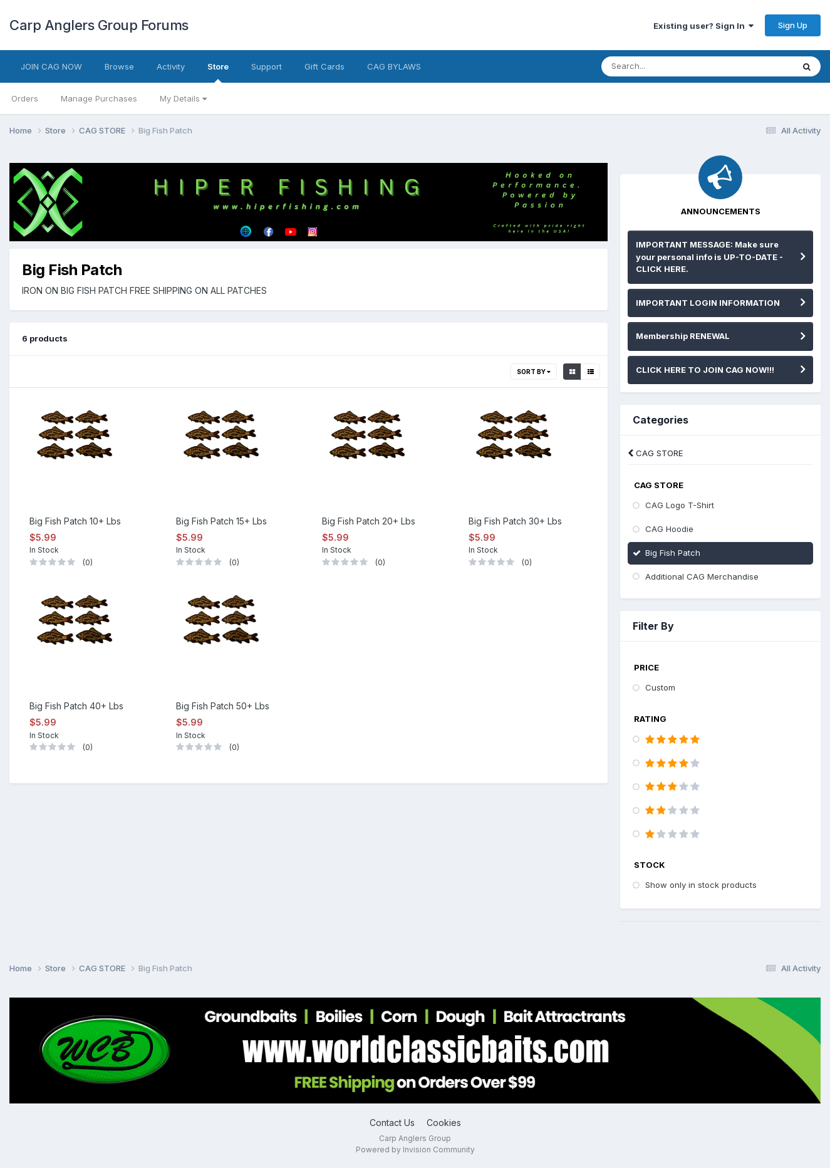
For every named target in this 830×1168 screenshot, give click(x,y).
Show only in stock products (701, 885)
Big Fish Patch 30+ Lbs (515, 521)
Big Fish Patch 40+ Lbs (76, 706)
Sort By (534, 371)
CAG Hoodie (669, 529)
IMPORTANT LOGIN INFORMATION (708, 303)
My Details (183, 98)
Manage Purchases (99, 98)
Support (266, 66)
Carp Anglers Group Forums (99, 25)
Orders (24, 98)
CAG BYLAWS (394, 66)
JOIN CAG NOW (51, 66)
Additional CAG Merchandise (702, 576)
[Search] (668, 66)
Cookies (444, 1122)
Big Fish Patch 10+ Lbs (75, 521)
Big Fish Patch (672, 553)
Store (218, 72)
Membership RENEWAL (683, 336)
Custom (660, 687)
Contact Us (392, 1122)
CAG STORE (655, 453)
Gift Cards (324, 66)
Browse (119, 66)
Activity (171, 66)
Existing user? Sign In (703, 26)
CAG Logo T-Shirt (679, 505)
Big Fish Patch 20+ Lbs (368, 521)
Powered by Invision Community (415, 1149)
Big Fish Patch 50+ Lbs (222, 706)
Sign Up (792, 25)
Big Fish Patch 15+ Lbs (221, 521)
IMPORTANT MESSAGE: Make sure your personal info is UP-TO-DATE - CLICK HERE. (709, 256)
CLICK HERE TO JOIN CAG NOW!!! (705, 370)
